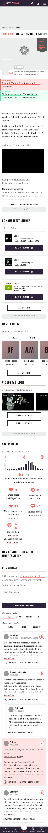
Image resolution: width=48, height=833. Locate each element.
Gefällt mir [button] (12, 663)
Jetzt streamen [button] (24, 247)
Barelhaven (14, 635)
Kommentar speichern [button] (23, 605)
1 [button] (5, 663)
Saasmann (14, 794)
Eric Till (10, 117)
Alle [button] (9, 617)
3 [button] (5, 785)
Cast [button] (15, 337)
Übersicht (8, 33)
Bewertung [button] (37, 627)
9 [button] (5, 700)
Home (4, 27)
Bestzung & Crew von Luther (15, 331)
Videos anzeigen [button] (24, 415)
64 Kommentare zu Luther (14, 585)
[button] (6, 829)
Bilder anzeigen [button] (24, 423)
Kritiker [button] (29, 617)
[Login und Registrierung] (38, 3)
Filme (11, 27)
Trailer (30, 33)
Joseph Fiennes (25, 117)
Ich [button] (39, 617)
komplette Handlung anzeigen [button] (23, 204)
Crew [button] (32, 337)
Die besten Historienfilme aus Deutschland (13, 539)
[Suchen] (32, 3)
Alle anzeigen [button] (24, 307)
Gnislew (13, 745)
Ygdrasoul (19, 708)
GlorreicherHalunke (18, 672)
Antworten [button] (22, 663)
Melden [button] (37, 663)
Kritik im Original (13, 759)
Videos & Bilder (13, 382)
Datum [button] (10, 627)
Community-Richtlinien (32, 576)
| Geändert (24, 638)
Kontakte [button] (19, 617)
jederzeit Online (9, 228)
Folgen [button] (30, 663)
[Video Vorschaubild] (18, 402)
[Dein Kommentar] (24, 595)
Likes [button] (24, 627)
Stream (19, 33)
